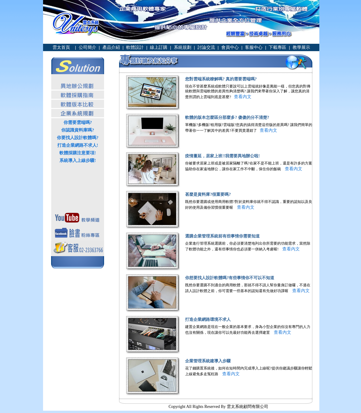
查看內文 (242, 96)
